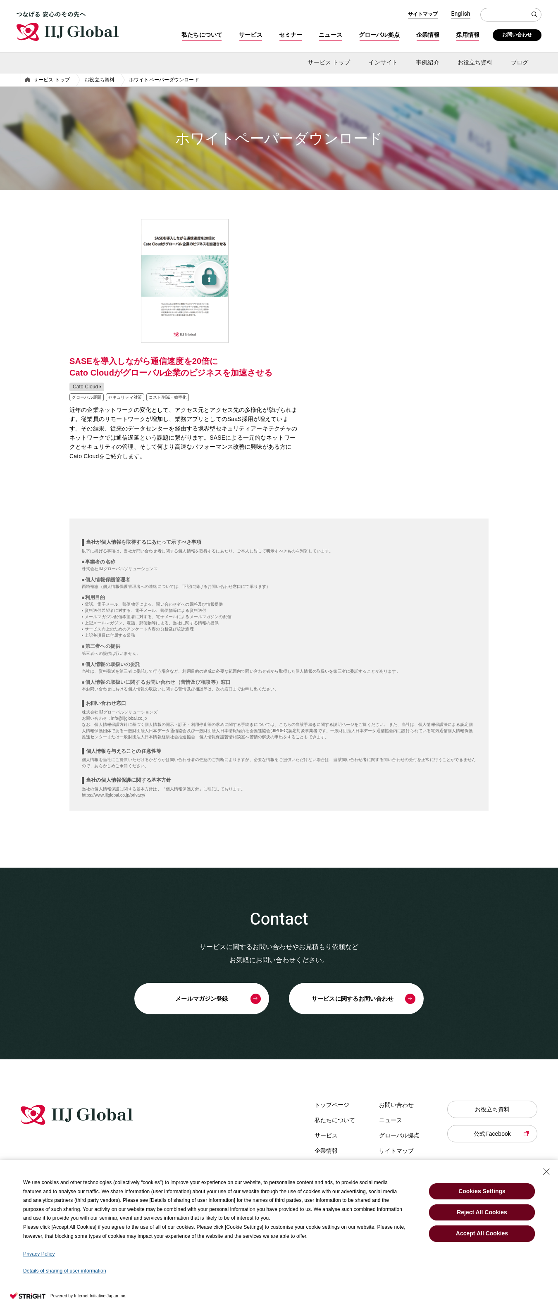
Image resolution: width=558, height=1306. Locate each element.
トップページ (332, 1104)
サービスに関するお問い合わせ (352, 998)
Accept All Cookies (482, 1233)
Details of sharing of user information (64, 1271)
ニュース (330, 34)
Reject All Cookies (482, 1212)
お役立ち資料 (492, 1109)
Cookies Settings (482, 1191)
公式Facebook (492, 1133)
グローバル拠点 (379, 34)
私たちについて (201, 34)
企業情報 (428, 34)
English (460, 14)
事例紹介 (427, 62)
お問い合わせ (517, 35)
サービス (250, 34)
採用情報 (467, 34)
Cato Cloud (85, 387)
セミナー (291, 34)
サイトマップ (423, 14)
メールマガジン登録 (201, 998)
